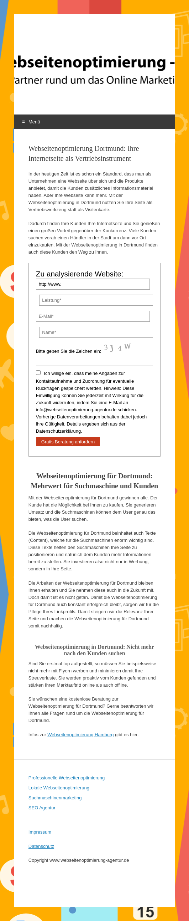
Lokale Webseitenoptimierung (58, 787)
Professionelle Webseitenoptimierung (66, 777)
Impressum (39, 832)
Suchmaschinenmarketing (55, 797)
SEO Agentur (42, 807)
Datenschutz (41, 846)
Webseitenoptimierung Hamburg (80, 734)
